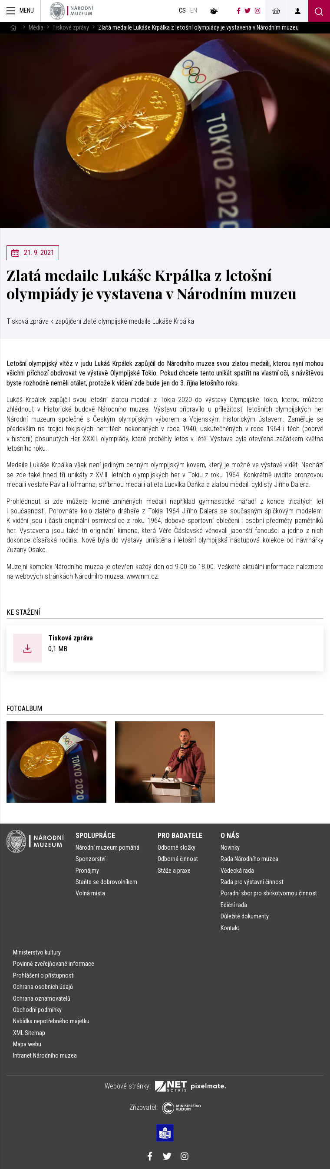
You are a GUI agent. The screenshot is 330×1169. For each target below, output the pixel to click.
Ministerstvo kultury (37, 952)
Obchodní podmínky (37, 1009)
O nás (230, 835)
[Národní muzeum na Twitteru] (247, 11)
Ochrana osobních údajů (43, 986)
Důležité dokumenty (245, 916)
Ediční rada (234, 904)
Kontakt (230, 927)
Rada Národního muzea (249, 858)
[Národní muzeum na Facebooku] (238, 11)
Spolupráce (95, 835)
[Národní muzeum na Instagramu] (258, 11)
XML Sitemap (29, 1032)
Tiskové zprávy (71, 27)
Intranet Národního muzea (45, 1055)
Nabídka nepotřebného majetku (51, 1021)
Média (36, 27)
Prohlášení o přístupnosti (44, 975)
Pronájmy (87, 870)
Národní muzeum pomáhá (107, 847)
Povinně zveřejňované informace (53, 963)
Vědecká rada (237, 870)
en (193, 10)
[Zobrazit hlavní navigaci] (20, 11)
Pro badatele (180, 835)
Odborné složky (176, 847)
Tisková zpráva (70, 638)
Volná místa (90, 893)
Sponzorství (91, 858)
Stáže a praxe (174, 870)
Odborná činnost (178, 858)
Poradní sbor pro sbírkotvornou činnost (269, 893)
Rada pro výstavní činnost (252, 881)
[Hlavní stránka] (13, 27)
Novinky (230, 847)
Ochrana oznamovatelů (41, 998)
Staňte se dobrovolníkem (106, 881)
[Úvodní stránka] (71, 11)
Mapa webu (27, 1044)
